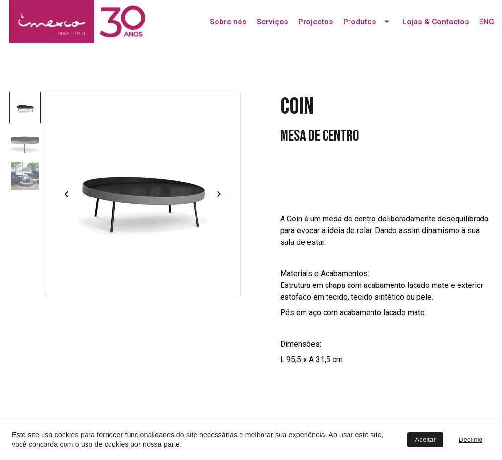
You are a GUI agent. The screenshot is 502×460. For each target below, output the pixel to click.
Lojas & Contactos (435, 21)
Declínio (470, 439)
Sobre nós (228, 21)
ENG (486, 21)
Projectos (315, 21)
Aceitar (425, 439)
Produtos (359, 21)
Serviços (272, 21)
